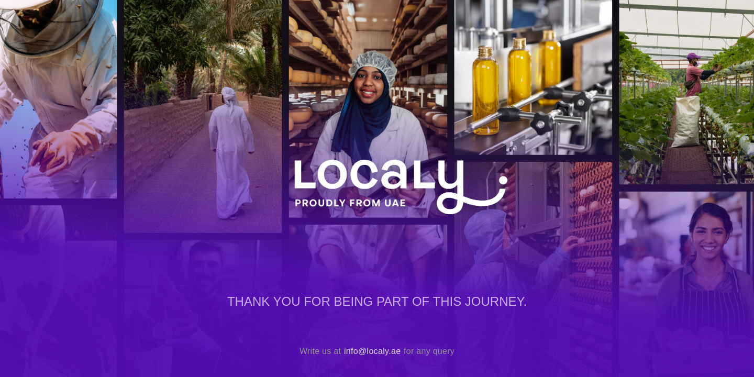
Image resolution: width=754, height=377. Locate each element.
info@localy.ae (372, 351)
